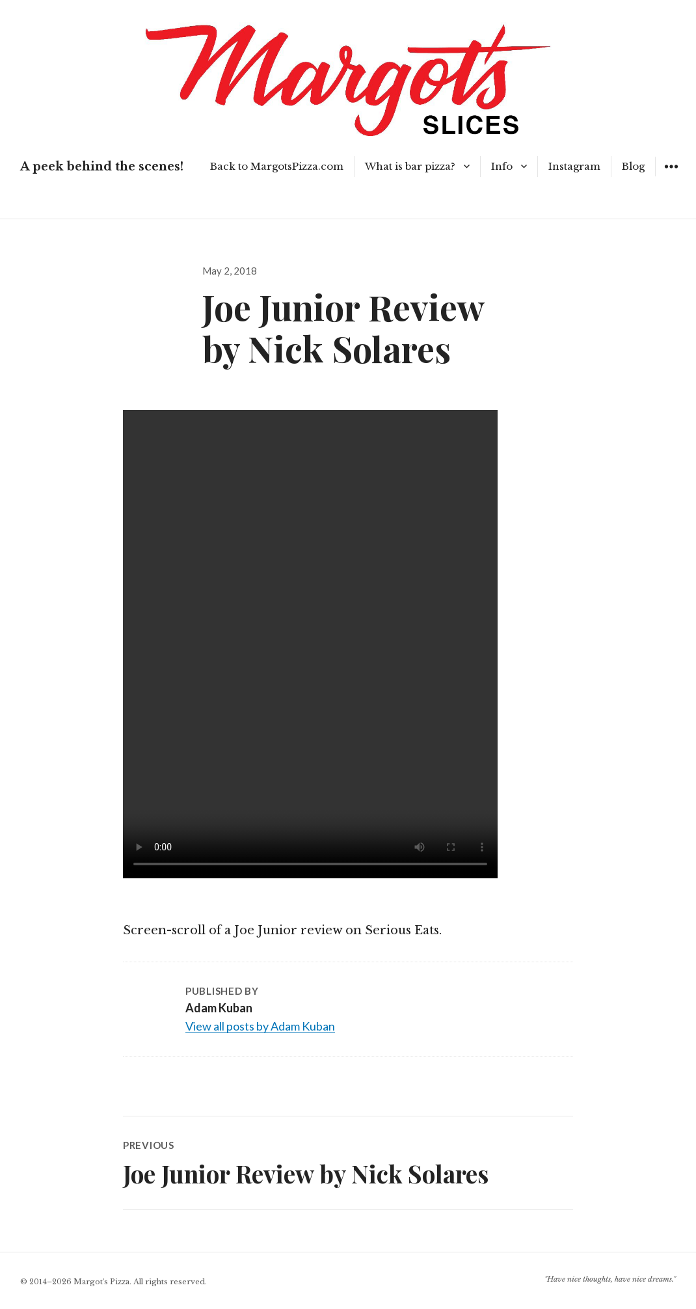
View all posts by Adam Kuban (260, 1026)
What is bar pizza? (410, 166)
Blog (633, 166)
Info (502, 166)
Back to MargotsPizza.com (276, 166)
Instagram (574, 166)
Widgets (671, 176)
